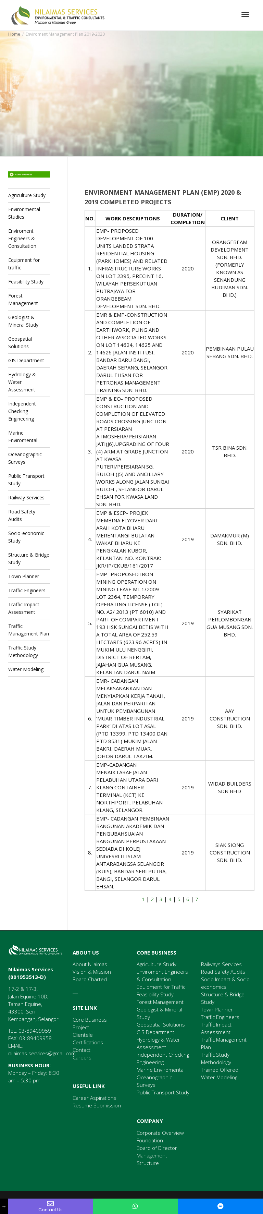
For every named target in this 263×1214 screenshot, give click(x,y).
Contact (81, 1049)
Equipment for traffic (24, 264)
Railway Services (26, 497)
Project (81, 1027)
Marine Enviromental (22, 436)
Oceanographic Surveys (25, 458)
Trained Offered (219, 1069)
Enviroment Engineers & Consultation (22, 238)
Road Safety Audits (21, 515)
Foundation (150, 1140)
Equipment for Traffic (161, 986)
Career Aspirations (94, 1097)
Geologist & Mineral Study (23, 321)
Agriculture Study (27, 195)
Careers (82, 1057)
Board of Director (157, 1147)
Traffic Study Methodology (23, 651)
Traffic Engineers (27, 590)
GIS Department (26, 360)
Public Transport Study (26, 480)
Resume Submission (97, 1105)
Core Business (90, 1019)
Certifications (88, 1042)
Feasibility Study (25, 281)
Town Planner (23, 576)
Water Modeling (25, 669)
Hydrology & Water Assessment (22, 382)
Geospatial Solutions (20, 343)
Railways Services (221, 964)
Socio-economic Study (26, 537)
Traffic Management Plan (28, 630)
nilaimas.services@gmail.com (42, 1053)
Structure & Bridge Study (28, 558)
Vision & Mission (92, 971)
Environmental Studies (24, 213)
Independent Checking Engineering (22, 411)
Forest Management (23, 299)
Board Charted (90, 979)
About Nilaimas (90, 964)
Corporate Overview (160, 1132)
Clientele (83, 1034)
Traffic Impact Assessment (23, 608)
